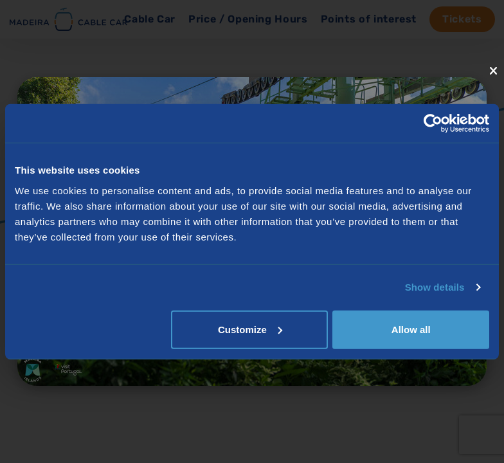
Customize (250, 328)
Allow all (411, 328)
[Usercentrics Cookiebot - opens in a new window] (433, 123)
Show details (435, 287)
